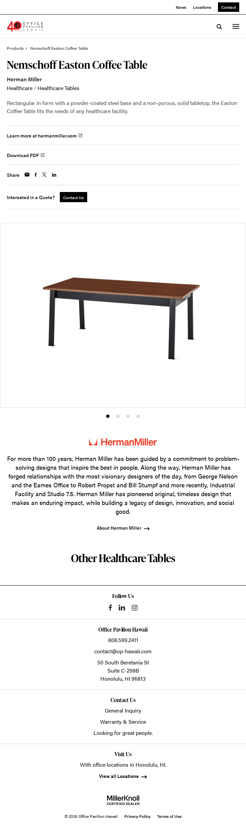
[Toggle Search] (219, 26)
